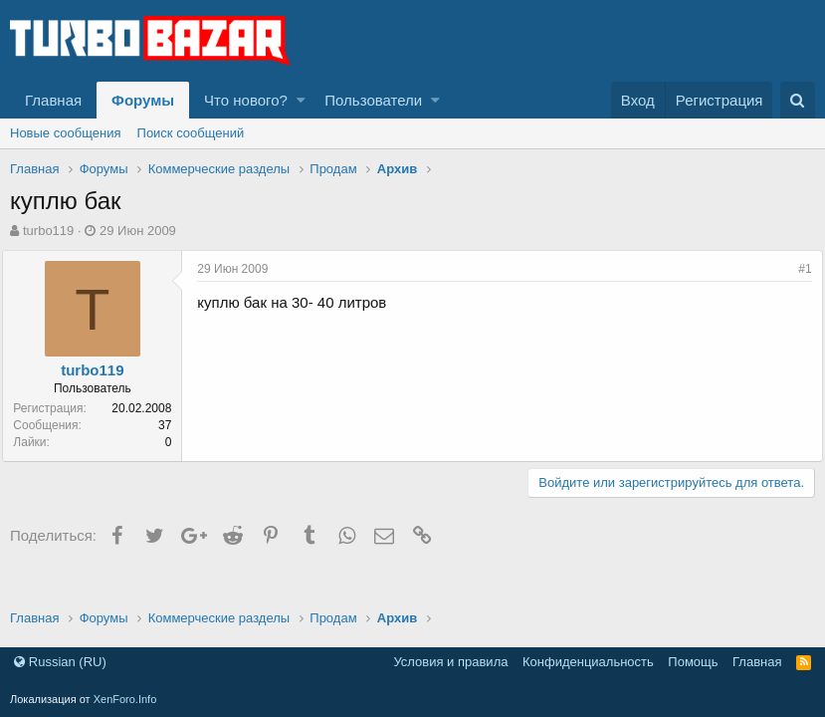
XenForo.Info (125, 699)
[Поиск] (797, 100)
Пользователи (373, 100)
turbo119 (48, 230)
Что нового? (246, 100)
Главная (53, 100)
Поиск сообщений (191, 132)
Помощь (693, 661)
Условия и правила (450, 661)
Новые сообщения (65, 132)
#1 (797, 269)
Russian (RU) (60, 661)
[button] (301, 100)
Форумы (142, 100)
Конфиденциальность (588, 661)
